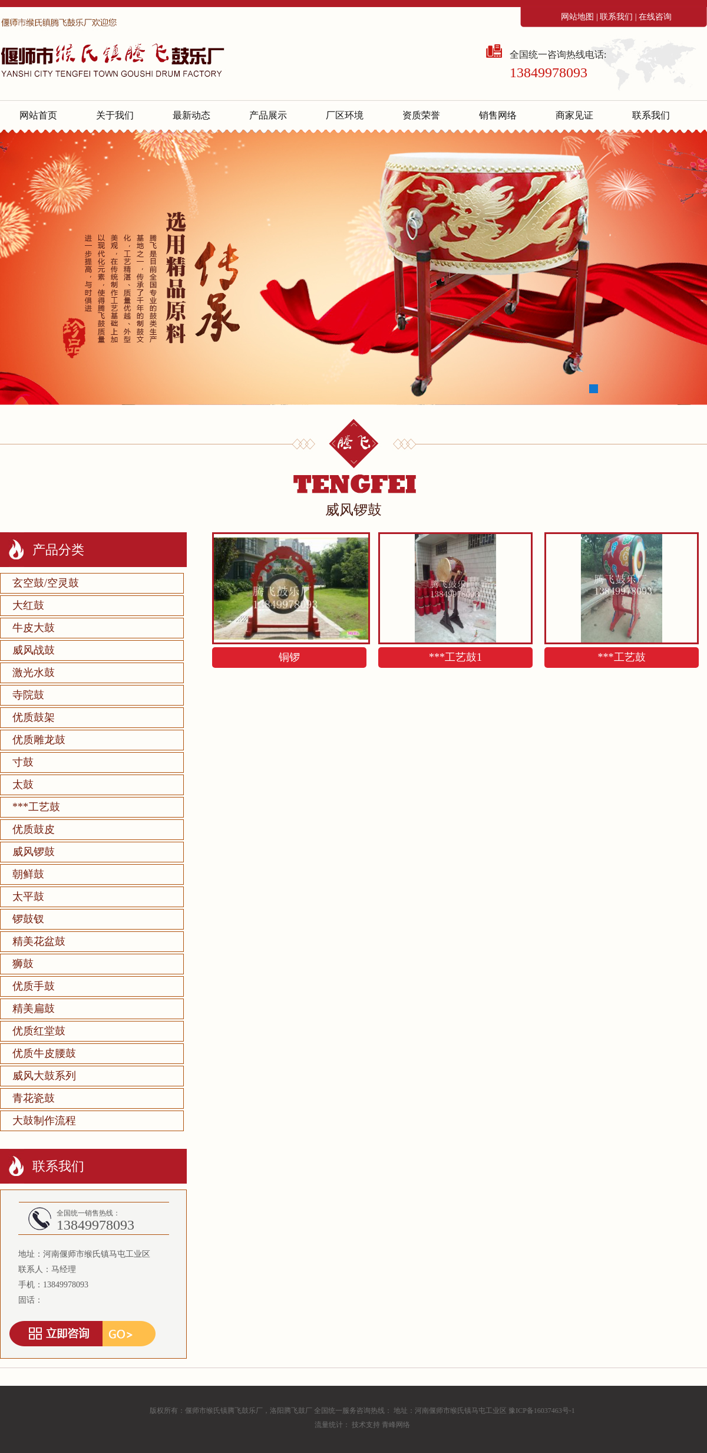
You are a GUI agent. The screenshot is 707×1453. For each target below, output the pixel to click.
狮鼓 (23, 964)
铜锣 (289, 657)
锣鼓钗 (28, 919)
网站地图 (577, 16)
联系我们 (616, 16)
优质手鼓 (33, 986)
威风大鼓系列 (44, 1076)
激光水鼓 (33, 672)
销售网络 (498, 115)
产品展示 (268, 115)
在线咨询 (655, 16)
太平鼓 (28, 896)
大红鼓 (28, 605)
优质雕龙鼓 (38, 740)
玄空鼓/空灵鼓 (45, 583)
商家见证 (574, 115)
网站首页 (38, 115)
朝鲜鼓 (28, 874)
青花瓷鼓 (33, 1098)
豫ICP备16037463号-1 (541, 1410)
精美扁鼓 (33, 1008)
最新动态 (191, 115)
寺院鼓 (28, 695)
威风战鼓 (33, 650)
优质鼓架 (33, 717)
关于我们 (115, 115)
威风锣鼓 (33, 852)
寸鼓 (23, 762)
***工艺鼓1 (455, 657)
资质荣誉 (421, 115)
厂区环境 (345, 115)
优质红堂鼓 (38, 1031)
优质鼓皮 (33, 829)
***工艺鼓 (36, 807)
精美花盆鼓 (38, 941)
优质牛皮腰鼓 (44, 1053)
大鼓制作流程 (44, 1120)
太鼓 (23, 784)
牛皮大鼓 (33, 628)
